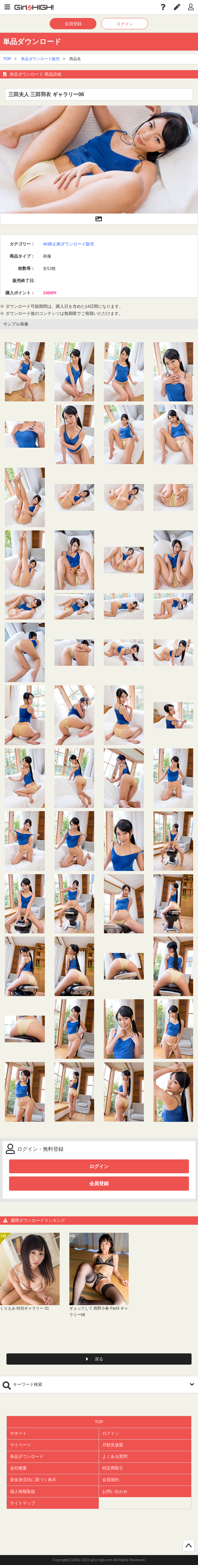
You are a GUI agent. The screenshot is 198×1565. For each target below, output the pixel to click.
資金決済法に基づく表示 (33, 1479)
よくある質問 (114, 1456)
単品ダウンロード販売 (40, 59)
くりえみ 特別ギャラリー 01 (24, 1308)
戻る (99, 1359)
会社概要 (18, 1468)
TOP (7, 59)
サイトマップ (22, 1503)
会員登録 (73, 23)
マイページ (20, 1444)
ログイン (124, 24)
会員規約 (110, 1479)
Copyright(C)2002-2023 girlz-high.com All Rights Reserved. (99, 1560)
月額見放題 (112, 1444)
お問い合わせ (114, 1491)
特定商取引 (112, 1468)
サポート (18, 1433)
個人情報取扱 (22, 1491)
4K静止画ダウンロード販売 (68, 244)
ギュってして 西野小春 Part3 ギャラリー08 (98, 1311)
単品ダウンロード (27, 1456)
